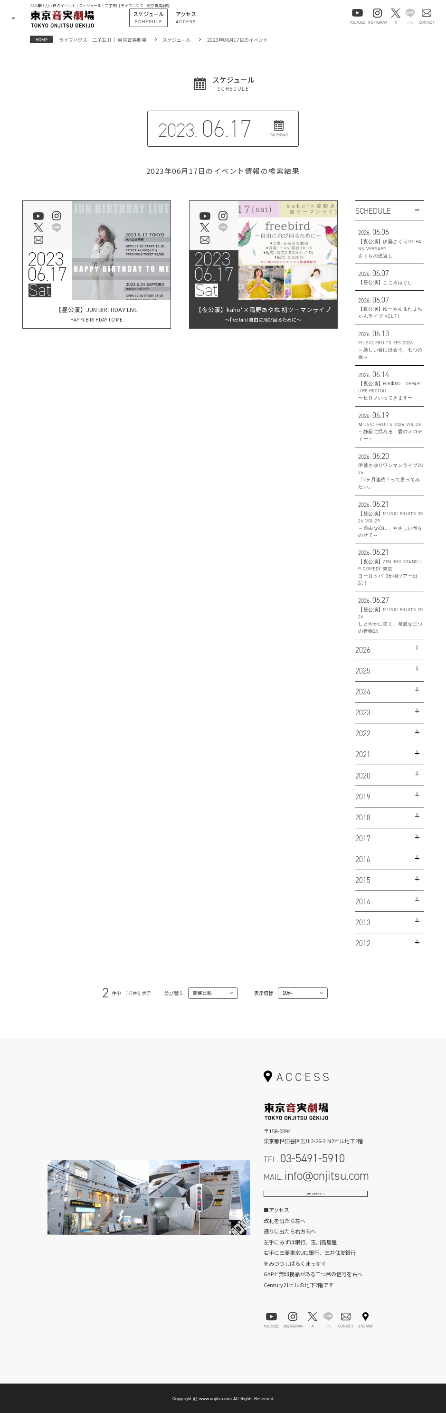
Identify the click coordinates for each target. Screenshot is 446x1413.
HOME (41, 39)
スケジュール (176, 39)
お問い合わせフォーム (316, 1200)
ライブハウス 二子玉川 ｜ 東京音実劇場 (102, 39)
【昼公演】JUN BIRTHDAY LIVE (96, 314)
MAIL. (316, 1175)
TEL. (304, 1158)
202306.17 (47, 267)
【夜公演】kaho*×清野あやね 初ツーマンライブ (263, 314)
